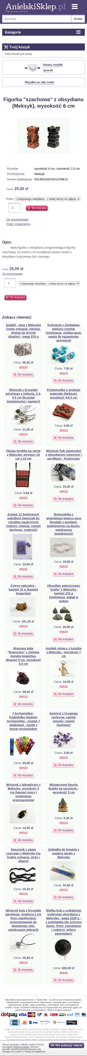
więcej (23, 367)
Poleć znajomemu (18, 224)
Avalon (56, 1032)
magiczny (14, 1034)
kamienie (37, 1032)
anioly (28, 1032)
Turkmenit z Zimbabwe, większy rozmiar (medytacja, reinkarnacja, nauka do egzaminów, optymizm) (63, 332)
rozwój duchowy (46, 1034)
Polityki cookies (21, 1047)
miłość (64, 1032)
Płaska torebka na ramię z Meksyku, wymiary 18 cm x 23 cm (23, 454)
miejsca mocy (75, 1029)
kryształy (47, 1032)
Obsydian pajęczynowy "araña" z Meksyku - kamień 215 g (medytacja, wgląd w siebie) (63, 593)
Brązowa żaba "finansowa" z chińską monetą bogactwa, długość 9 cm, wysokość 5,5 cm (23, 656)
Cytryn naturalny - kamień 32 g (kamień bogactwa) (23, 589)
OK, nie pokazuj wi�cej (67, 1046)
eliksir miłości (39, 1039)
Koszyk (31, 47)
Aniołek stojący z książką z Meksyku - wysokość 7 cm (63, 652)
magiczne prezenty (44, 1037)
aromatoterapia (16, 1032)
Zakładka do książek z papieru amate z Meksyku (63, 853)
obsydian (54, 1029)
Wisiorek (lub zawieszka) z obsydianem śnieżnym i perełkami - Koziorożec (64, 454)
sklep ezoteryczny (32, 1029)
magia (63, 1029)
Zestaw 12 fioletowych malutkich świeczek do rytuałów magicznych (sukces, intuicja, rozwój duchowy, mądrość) (23, 522)
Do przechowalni (17, 219)
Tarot (31, 1037)
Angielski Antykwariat (15, 1037)
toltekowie (72, 1034)
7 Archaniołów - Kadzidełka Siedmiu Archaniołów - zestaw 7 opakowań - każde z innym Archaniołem (23, 721)
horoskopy (61, 1037)
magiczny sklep (12, 1029)
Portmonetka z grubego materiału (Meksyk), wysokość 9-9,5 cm (63, 393)
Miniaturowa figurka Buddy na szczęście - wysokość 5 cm (64, 788)
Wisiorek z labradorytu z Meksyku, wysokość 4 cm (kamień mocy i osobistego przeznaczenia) (23, 792)
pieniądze (74, 1032)
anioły (45, 1029)
